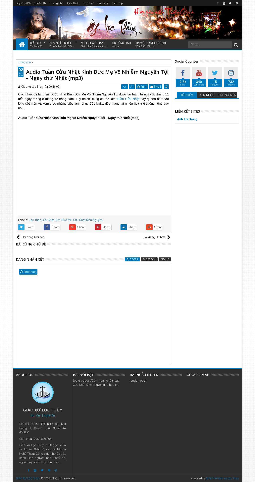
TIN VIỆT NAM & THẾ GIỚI (151, 44)
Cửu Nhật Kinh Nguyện (88, 220)
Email (155, 86)
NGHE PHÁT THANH (94, 44)
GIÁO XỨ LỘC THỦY (28, 478)
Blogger (132, 259)
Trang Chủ (56, 3)
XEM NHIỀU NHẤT (62, 44)
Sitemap (117, 3)
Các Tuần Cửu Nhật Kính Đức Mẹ (50, 220)
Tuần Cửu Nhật (128, 99)
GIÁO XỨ (36, 44)
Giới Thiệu (73, 3)
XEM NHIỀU (207, 95)
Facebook (149, 259)
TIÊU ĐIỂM (186, 95)
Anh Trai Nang (187, 119)
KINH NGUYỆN (227, 95)
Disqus (165, 259)
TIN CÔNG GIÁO (121, 44)
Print (141, 86)
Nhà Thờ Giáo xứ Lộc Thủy (222, 478)
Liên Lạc (88, 3)
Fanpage (103, 3)
